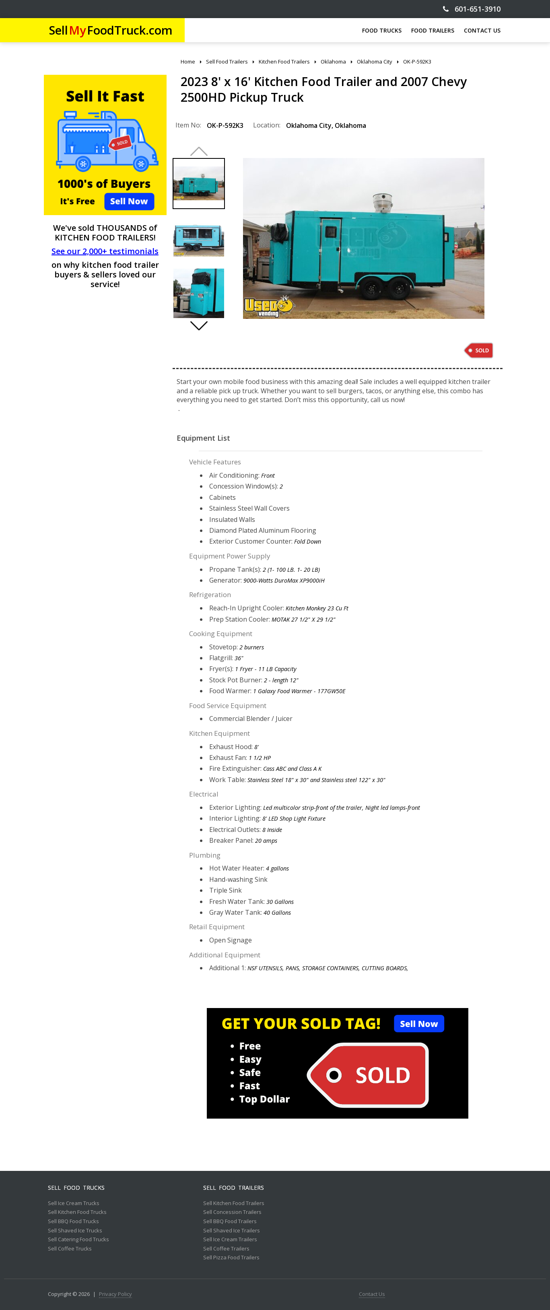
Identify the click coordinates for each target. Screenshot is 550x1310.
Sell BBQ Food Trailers (230, 1221)
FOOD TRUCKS (382, 30)
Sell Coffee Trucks (70, 1249)
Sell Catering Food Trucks (78, 1239)
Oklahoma (350, 125)
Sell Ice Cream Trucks (73, 1203)
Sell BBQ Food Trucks (73, 1221)
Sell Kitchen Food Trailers (233, 1203)
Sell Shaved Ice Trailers (231, 1231)
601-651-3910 (472, 9)
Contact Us (372, 1294)
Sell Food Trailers (233, 1187)
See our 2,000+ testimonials (105, 251)
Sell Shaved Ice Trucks (75, 1231)
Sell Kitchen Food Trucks (77, 1212)
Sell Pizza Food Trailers (231, 1258)
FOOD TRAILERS (432, 30)
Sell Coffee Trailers (226, 1249)
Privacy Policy (115, 1294)
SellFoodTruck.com (111, 30)
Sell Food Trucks (76, 1187)
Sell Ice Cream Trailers (230, 1239)
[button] (199, 325)
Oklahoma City (309, 125)
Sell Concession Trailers (232, 1212)
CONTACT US (482, 30)
